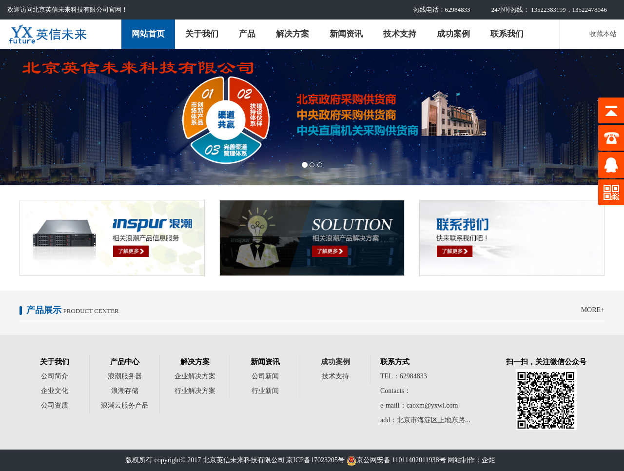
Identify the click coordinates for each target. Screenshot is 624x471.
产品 (247, 34)
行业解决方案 (195, 390)
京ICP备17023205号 (315, 460)
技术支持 (399, 34)
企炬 (488, 460)
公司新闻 (265, 376)
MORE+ (592, 310)
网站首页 (148, 34)
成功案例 (453, 34)
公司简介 (54, 376)
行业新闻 (265, 390)
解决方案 (292, 34)
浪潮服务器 (125, 376)
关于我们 (201, 34)
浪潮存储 (124, 390)
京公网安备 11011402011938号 (396, 460)
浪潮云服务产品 (125, 405)
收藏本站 (603, 34)
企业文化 (54, 390)
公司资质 (54, 405)
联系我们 (507, 34)
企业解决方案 (195, 376)
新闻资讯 (346, 34)
